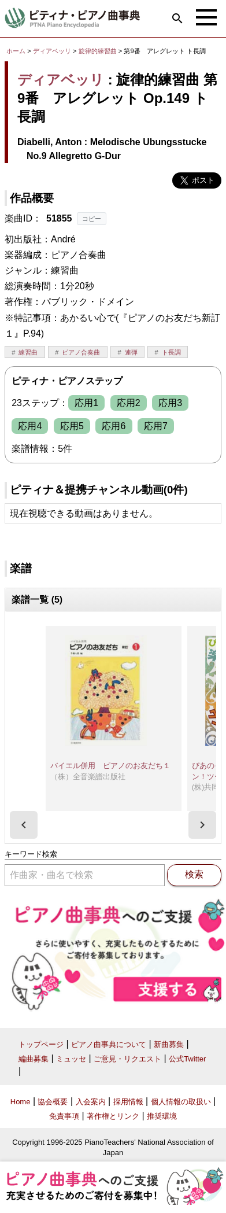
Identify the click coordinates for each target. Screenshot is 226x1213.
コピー (91, 218)
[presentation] (24, 825)
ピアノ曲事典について (108, 1044)
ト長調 (171, 352)
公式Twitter (187, 1059)
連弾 (131, 352)
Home (20, 1101)
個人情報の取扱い (181, 1101)
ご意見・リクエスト (127, 1059)
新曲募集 (169, 1044)
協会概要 (53, 1101)
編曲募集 (33, 1059)
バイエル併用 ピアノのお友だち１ (110, 765)
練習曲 (28, 352)
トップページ (41, 1044)
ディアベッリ (52, 50)
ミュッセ (71, 1059)
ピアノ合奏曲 (81, 352)
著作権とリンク (113, 1116)
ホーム (15, 50)
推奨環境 (162, 1116)
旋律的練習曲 (98, 50)
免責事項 (64, 1116)
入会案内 (91, 1101)
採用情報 (128, 1101)
